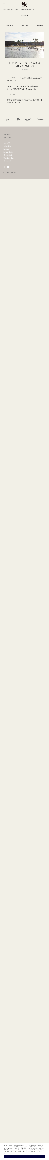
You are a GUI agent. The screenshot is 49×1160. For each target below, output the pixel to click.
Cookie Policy (8, 155)
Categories (9, 26)
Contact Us (7, 161)
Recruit (6, 149)
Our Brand (7, 137)
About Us (6, 143)
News (8, 9)
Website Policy (8, 158)
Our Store (6, 134)
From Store (24, 26)
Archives (40, 26)
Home (4, 9)
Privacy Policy (8, 152)
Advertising (7, 146)
